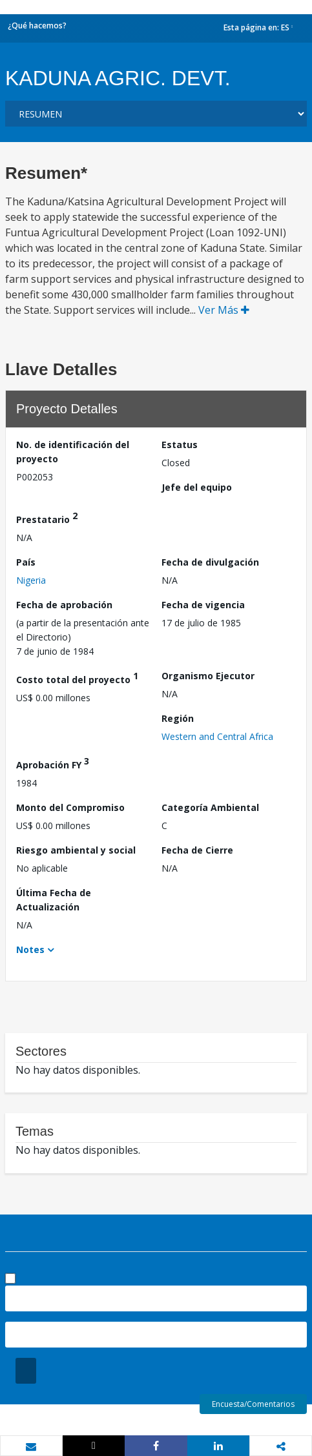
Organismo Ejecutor (208, 676)
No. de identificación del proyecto (72, 451)
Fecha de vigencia (203, 605)
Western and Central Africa (217, 736)
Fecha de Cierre (197, 850)
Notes (30, 949)
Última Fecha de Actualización (53, 900)
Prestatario (47, 517)
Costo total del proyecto (77, 678)
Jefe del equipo (196, 487)
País (26, 562)
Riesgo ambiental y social (76, 850)
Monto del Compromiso (70, 807)
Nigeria (31, 580)
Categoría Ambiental (210, 807)
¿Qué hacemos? (37, 25)
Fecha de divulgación (210, 562)
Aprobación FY (52, 763)
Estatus (179, 444)
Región (177, 718)
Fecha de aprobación (64, 605)
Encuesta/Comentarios (253, 1404)
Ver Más (223, 310)
